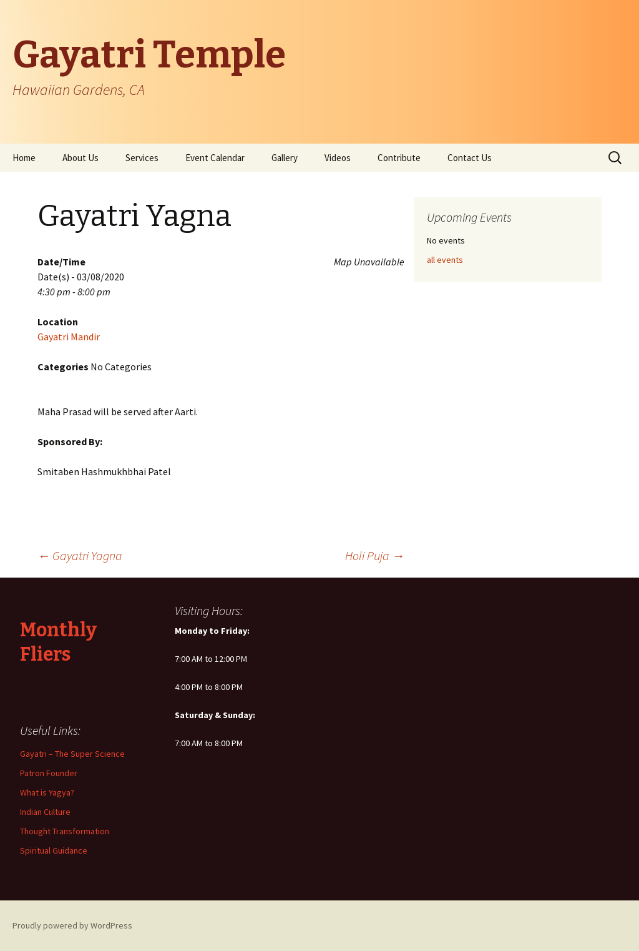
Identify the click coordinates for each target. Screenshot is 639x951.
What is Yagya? (47, 792)
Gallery (284, 158)
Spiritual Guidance (53, 850)
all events (445, 259)
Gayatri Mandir (68, 336)
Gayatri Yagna (79, 555)
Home (24, 158)
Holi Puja (374, 555)
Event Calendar (215, 158)
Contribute (399, 158)
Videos (337, 158)
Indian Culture (45, 811)
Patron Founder (48, 773)
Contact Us (469, 158)
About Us (80, 158)
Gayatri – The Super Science (72, 753)
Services (142, 158)
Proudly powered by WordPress (72, 925)
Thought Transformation (64, 831)
